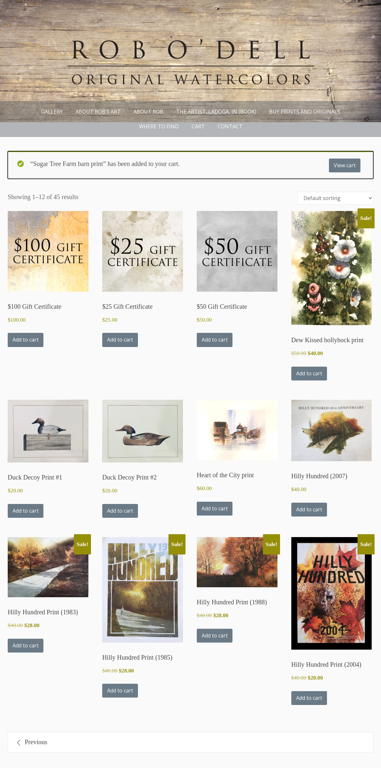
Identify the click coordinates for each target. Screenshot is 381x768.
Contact (230, 126)
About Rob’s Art (98, 111)
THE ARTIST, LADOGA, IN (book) (216, 111)
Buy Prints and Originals (304, 111)
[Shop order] (335, 198)
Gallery (52, 111)
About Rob (148, 111)
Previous (36, 741)
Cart (198, 126)
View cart (345, 165)
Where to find (159, 126)
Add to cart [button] (26, 339)
